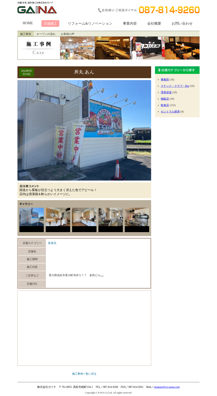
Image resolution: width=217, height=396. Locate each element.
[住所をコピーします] (101, 276)
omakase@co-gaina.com (167, 387)
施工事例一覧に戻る (84, 373)
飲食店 (52, 243)
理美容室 (166, 92)
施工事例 (25, 34)
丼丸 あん (84, 71)
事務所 (165, 79)
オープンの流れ (45, 34)
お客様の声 (67, 34)
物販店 (165, 98)
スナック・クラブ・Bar (175, 85)
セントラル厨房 (170, 111)
